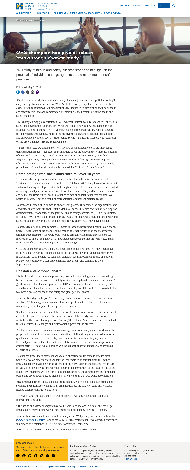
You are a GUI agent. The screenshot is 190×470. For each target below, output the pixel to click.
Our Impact (61, 13)
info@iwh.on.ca (130, 459)
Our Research (25, 13)
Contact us (82, 466)
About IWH (123, 5)
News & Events (113, 13)
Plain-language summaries (30, 20)
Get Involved (136, 5)
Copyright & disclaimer (55, 466)
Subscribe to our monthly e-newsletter (41, 450)
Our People (44, 13)
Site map (71, 466)
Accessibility (37, 466)
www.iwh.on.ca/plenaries (31, 419)
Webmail (94, 466)
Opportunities (149, 5)
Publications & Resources (86, 13)
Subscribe (164, 5)
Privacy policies (23, 466)
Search (173, 6)
